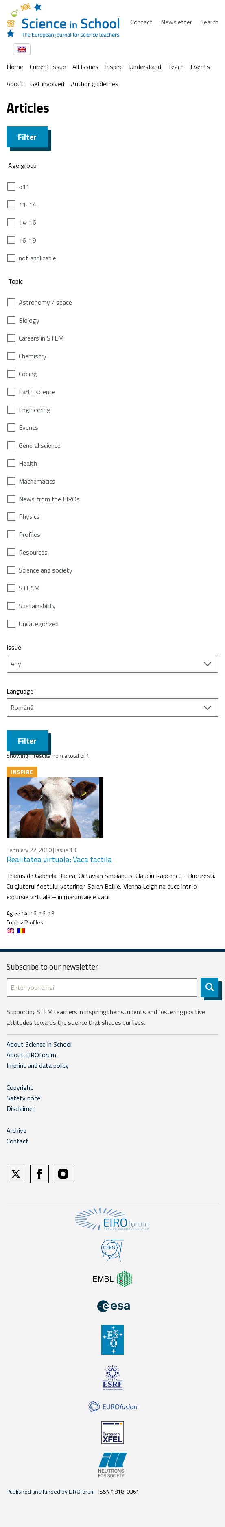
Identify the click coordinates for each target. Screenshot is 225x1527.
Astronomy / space (45, 302)
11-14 (27, 204)
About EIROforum (31, 1055)
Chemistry (32, 356)
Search (209, 22)
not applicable (37, 258)
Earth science (37, 392)
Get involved (47, 84)
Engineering (34, 409)
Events (200, 67)
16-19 (27, 240)
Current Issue (48, 67)
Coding (28, 374)
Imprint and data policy (38, 1065)
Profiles (29, 534)
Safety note (23, 1098)
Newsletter (176, 22)
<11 (24, 186)
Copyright (20, 1087)
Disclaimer (21, 1108)
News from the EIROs (49, 499)
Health (28, 463)
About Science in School (39, 1044)
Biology (29, 320)
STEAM (29, 588)
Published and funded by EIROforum (51, 1491)
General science (40, 445)
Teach (176, 67)
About (15, 84)
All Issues (85, 67)
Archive (16, 1130)
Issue (14, 647)
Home (15, 67)
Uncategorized (39, 624)
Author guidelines (94, 84)
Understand (145, 67)
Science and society (45, 570)
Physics (29, 516)
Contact (142, 22)
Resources (33, 552)
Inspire (114, 67)
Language (20, 691)
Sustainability (37, 606)
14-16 (27, 222)
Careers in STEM (41, 338)
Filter (27, 136)
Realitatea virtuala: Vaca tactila (59, 859)
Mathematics (37, 481)
